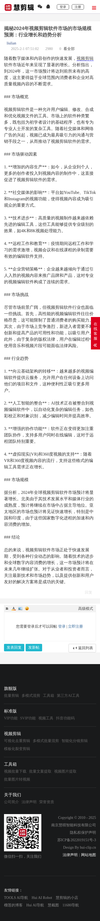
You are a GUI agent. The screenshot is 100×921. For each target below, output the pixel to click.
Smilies (27, 608)
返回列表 (85, 648)
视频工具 (45, 718)
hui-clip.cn (88, 847)
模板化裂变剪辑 (17, 749)
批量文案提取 (40, 771)
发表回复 (14, 647)
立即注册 (75, 626)
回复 (88, 592)
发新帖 (33, 647)
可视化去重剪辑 (17, 741)
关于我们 (12, 795)
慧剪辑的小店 (67, 898)
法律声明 (29, 802)
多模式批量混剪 (46, 741)
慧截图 (53, 905)
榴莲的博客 (13, 905)
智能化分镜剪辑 (75, 741)
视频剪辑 (85, 58)
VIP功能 (11, 718)
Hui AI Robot (42, 898)
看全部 (69, 49)
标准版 (10, 711)
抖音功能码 (65, 718)
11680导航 (70, 905)
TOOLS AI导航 (16, 898)
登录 (62, 626)
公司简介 (11, 802)
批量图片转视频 (17, 779)
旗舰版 (10, 688)
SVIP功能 (28, 718)
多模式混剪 (31, 696)
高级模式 (85, 609)
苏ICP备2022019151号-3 (76, 840)
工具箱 (48, 696)
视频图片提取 (65, 771)
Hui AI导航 (35, 905)
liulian (11, 43)
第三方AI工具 (68, 696)
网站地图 (88, 855)
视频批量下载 (15, 771)
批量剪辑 (11, 696)
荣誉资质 (46, 802)
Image (20, 608)
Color (13, 608)
